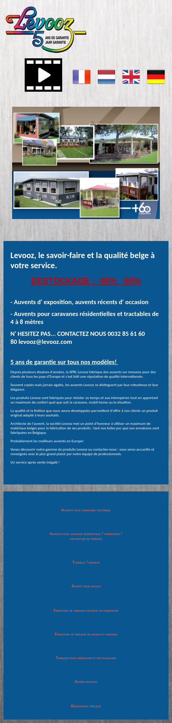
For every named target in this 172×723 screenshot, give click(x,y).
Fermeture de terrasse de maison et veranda (86, 634)
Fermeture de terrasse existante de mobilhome (86, 610)
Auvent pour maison (86, 585)
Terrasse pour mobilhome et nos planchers (86, 657)
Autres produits (86, 681)
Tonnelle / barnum (85, 562)
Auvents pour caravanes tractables (86, 509)
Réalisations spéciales (86, 705)
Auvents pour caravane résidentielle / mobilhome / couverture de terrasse (86, 536)
